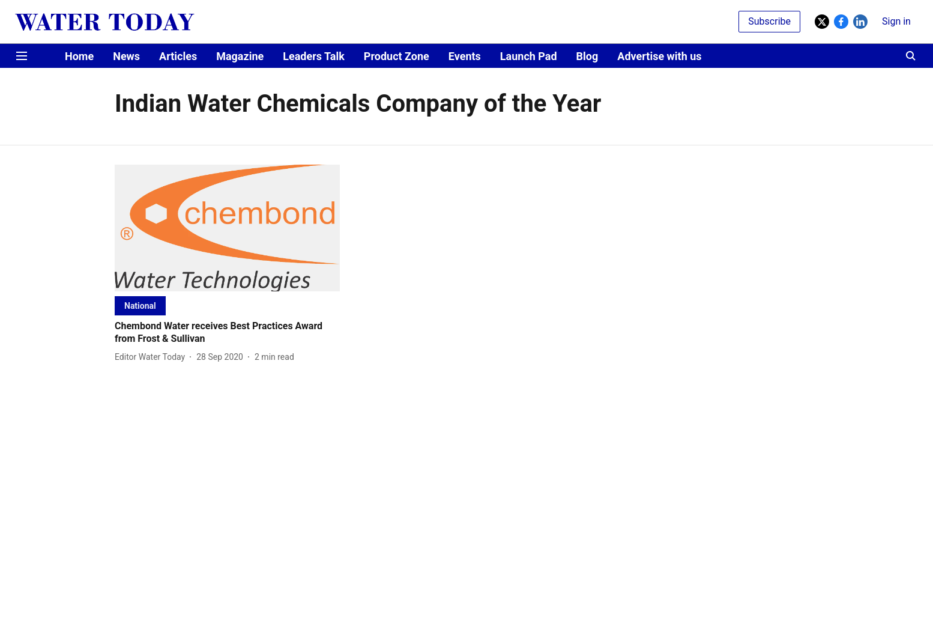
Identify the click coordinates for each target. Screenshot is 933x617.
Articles (178, 56)
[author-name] (152, 357)
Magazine (240, 56)
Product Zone (396, 56)
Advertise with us (659, 56)
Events (464, 56)
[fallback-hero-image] (227, 228)
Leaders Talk (314, 56)
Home (79, 56)
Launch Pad (528, 56)
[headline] (227, 332)
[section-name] (140, 305)
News (126, 56)
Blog (587, 56)
